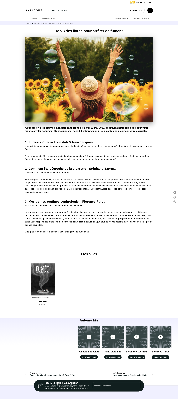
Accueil (29, 23)
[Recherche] (150, 10)
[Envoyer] (137, 385)
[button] (135, 10)
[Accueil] (34, 10)
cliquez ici (85, 388)
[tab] (27, 18)
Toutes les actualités (40, 23)
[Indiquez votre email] (114, 385)
